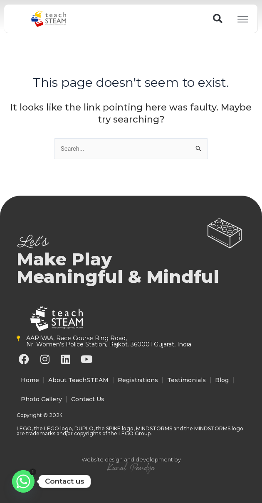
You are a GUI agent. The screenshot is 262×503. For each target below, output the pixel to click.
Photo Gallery (41, 399)
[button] (218, 18)
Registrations (138, 380)
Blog (222, 380)
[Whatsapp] (23, 481)
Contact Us (87, 399)
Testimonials (186, 380)
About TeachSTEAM (78, 380)
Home (30, 380)
